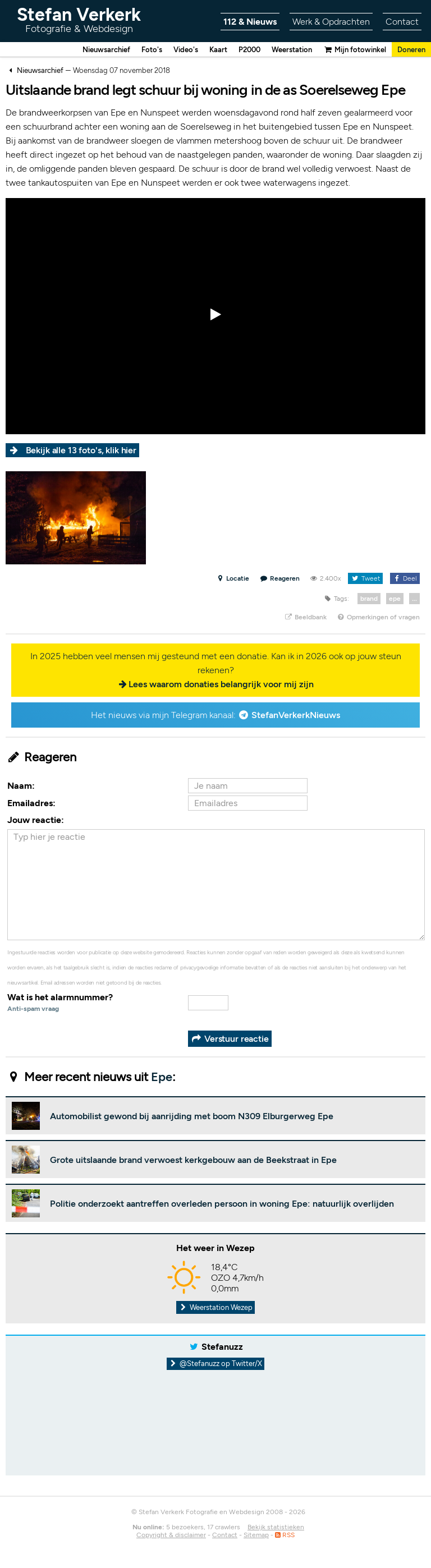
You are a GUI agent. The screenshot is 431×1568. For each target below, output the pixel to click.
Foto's (133, 49)
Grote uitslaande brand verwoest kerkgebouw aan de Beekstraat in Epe (193, 1160)
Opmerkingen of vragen (378, 618)
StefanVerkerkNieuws (295, 715)
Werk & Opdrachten (331, 21)
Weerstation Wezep (215, 1308)
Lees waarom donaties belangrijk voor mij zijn (221, 684)
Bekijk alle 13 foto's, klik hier (82, 450)
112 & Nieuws (250, 21)
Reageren (280, 579)
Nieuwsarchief (84, 49)
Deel (405, 579)
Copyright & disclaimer (171, 1535)
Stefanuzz (222, 1347)
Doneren (410, 49)
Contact (402, 21)
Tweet (365, 579)
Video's (169, 49)
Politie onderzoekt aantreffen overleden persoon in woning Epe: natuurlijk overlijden (222, 1204)
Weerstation (282, 49)
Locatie (232, 579)
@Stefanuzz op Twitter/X (216, 1364)
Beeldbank (305, 618)
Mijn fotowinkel (349, 49)
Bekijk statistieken (275, 1528)
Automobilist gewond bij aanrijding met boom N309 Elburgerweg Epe (191, 1116)
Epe (161, 1077)
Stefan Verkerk (79, 19)
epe (395, 599)
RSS (285, 1535)
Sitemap (256, 1535)
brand (369, 599)
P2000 (236, 49)
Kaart (203, 49)
